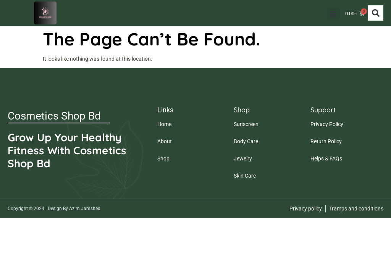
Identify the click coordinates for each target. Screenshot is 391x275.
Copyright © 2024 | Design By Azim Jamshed (54, 208)
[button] (331, 13)
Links (165, 110)
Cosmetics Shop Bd (54, 116)
